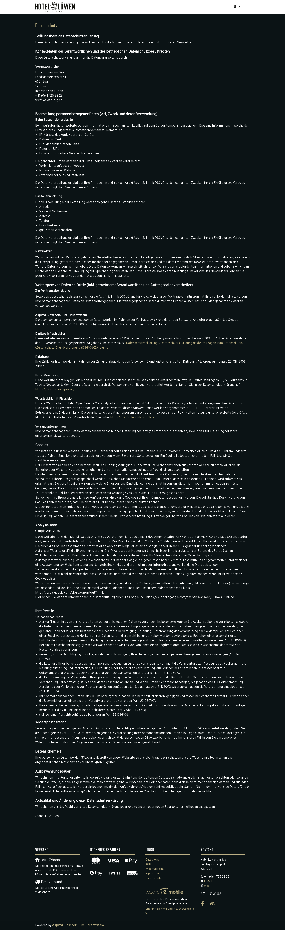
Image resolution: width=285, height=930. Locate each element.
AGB (148, 864)
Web (207, 886)
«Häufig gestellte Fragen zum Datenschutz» (212, 343)
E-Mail (208, 881)
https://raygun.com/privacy (54, 390)
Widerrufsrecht (154, 869)
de (235, 7)
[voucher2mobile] (164, 892)
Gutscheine (152, 860)
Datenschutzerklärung (142, 343)
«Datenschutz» (169, 343)
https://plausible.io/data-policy (132, 417)
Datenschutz (153, 878)
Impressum (152, 874)
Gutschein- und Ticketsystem (78, 925)
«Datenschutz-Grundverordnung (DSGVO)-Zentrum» (71, 348)
